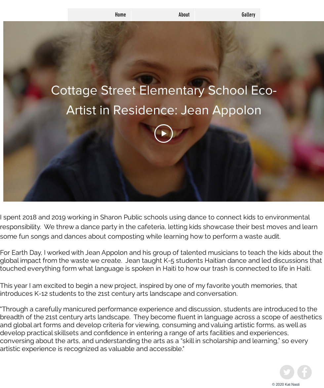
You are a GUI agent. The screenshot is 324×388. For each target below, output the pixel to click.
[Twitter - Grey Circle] (287, 372)
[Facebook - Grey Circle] (304, 372)
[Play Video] (163, 133)
